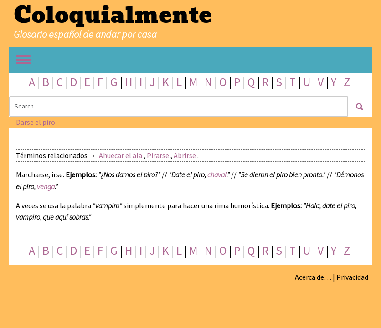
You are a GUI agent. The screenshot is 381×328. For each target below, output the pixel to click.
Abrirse (185, 155)
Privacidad (352, 277)
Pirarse (158, 155)
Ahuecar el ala (120, 155)
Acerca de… (313, 277)
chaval (217, 174)
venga (46, 186)
